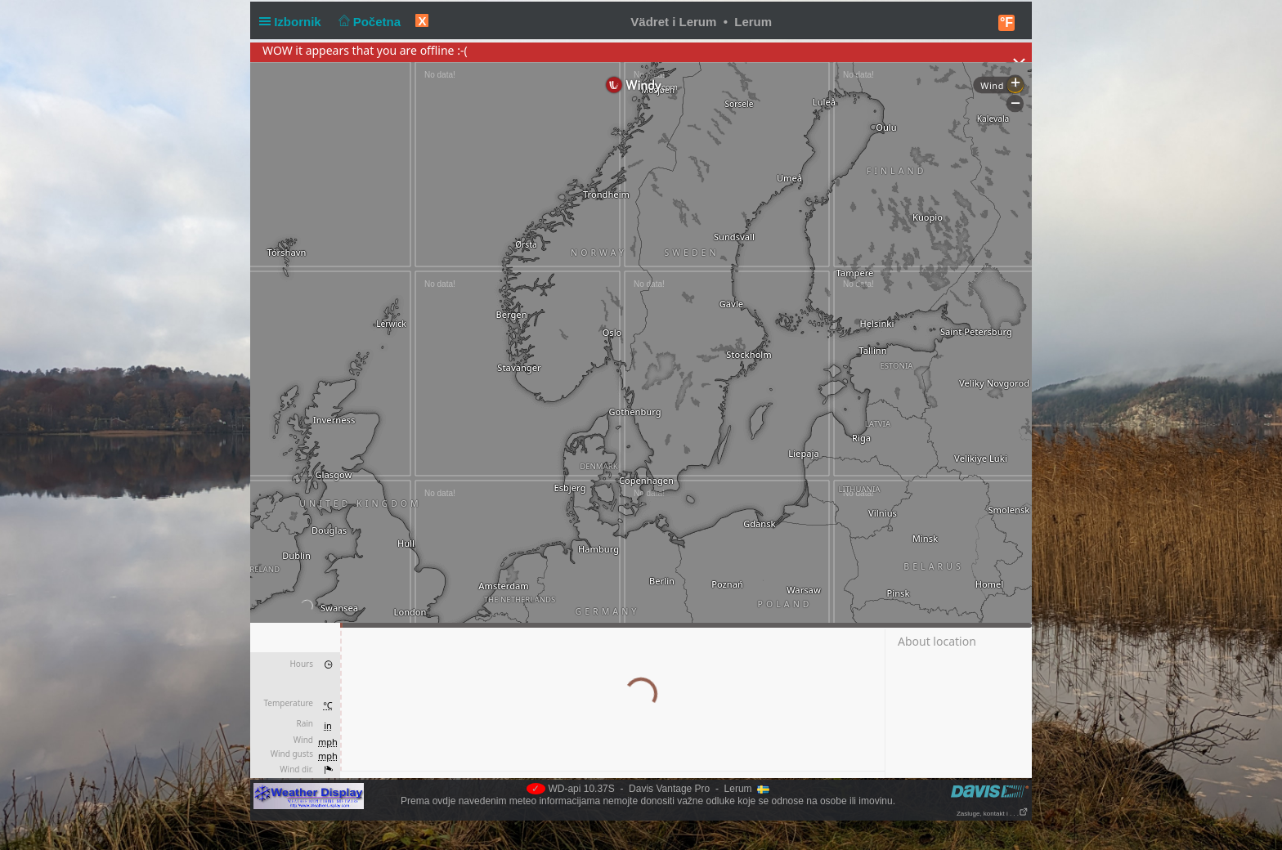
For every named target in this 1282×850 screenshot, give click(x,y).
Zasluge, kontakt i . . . (993, 813)
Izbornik (293, 22)
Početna (367, 22)
